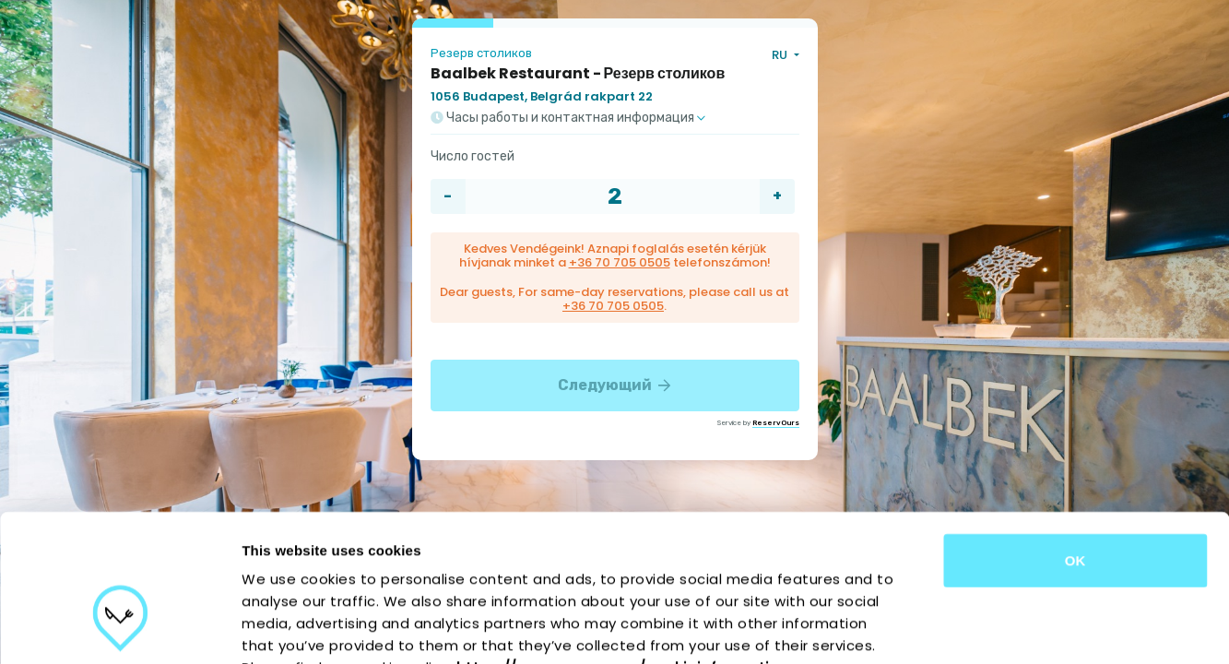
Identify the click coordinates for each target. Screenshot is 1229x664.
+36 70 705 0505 (619, 262)
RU (781, 55)
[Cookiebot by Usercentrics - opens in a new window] (119, 628)
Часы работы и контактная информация (568, 118)
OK (1075, 446)
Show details (967, 627)
